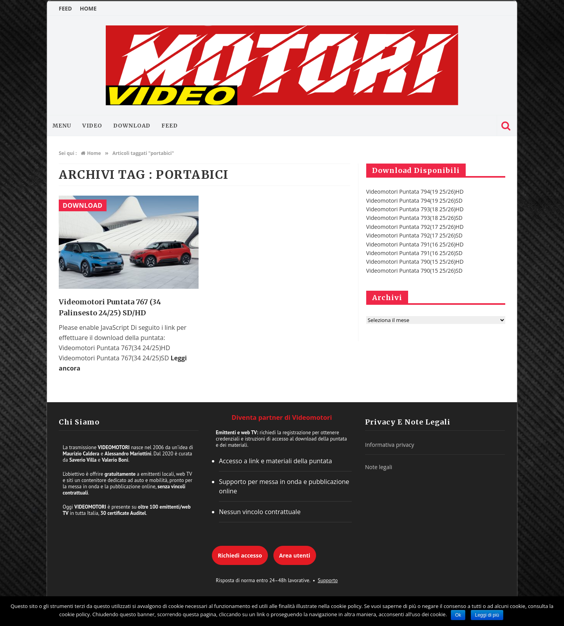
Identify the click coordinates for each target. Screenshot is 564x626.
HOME (88, 8)
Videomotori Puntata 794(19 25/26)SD (414, 200)
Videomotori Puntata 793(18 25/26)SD (414, 217)
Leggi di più (487, 615)
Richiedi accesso (240, 555)
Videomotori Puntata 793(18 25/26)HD (415, 209)
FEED (65, 8)
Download (131, 125)
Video (92, 125)
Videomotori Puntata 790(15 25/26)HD (415, 261)
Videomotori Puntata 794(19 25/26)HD (415, 191)
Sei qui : (68, 153)
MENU (61, 125)
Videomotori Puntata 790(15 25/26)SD (414, 270)
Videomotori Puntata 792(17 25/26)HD (415, 226)
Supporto (328, 580)
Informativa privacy (389, 444)
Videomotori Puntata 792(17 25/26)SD (414, 235)
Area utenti (294, 555)
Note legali (378, 467)
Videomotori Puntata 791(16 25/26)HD (415, 244)
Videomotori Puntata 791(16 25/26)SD (414, 253)
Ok (458, 615)
